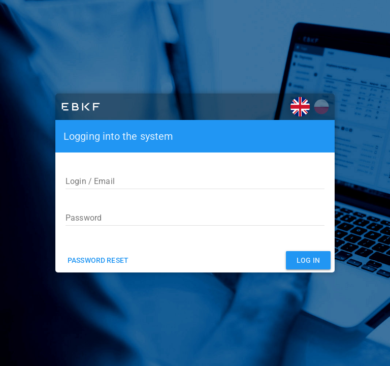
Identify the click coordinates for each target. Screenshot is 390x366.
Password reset (98, 260)
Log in (308, 260)
